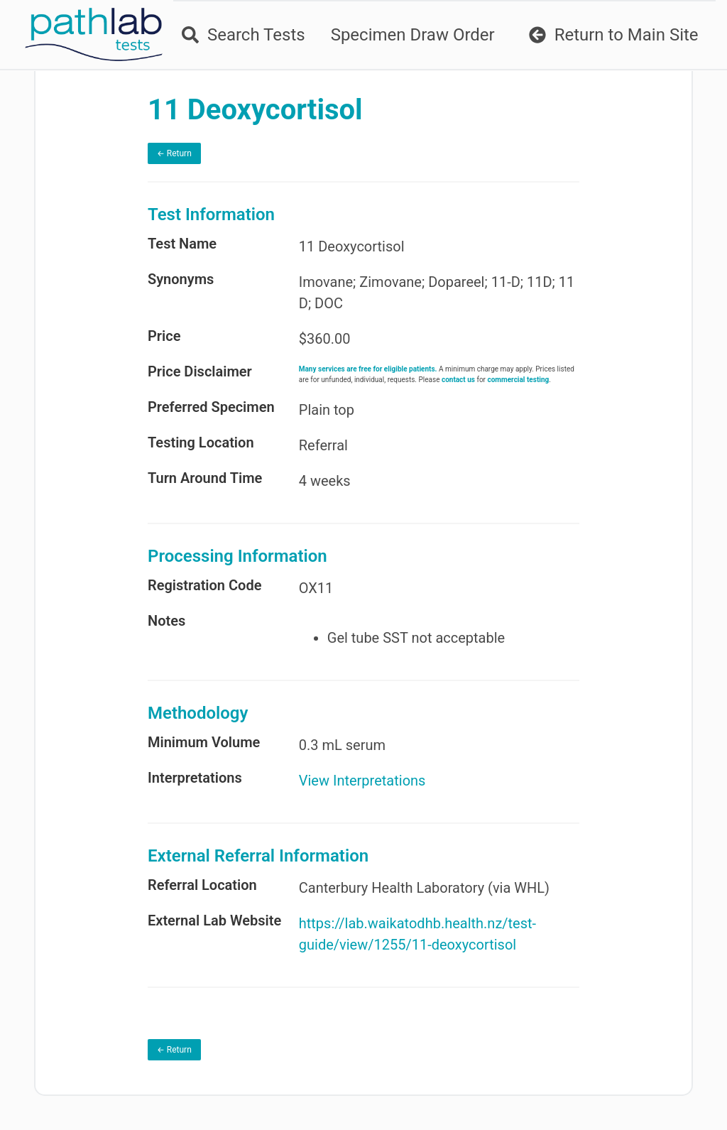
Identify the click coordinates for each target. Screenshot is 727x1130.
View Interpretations (362, 780)
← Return (174, 153)
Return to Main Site (614, 35)
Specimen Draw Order (413, 35)
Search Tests (243, 35)
